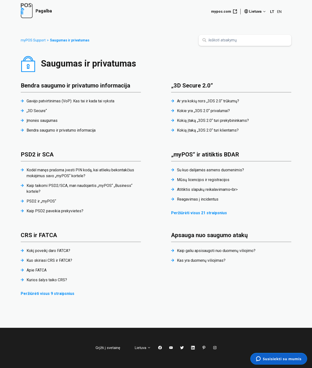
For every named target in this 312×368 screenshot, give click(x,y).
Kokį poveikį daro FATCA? (48, 250)
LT (272, 12)
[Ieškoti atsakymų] (245, 40)
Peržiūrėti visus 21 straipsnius (199, 213)
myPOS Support (33, 40)
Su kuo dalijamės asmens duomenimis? (210, 170)
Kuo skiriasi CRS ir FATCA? (49, 260)
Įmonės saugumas (42, 120)
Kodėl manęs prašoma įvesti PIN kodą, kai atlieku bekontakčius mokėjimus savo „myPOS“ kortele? (80, 173)
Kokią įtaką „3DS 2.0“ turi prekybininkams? (213, 120)
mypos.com (224, 11)
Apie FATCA (37, 270)
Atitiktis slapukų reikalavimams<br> (207, 189)
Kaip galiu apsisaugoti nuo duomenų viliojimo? (216, 250)
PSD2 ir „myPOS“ (41, 201)
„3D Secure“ (37, 110)
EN (279, 12)
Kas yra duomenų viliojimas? (201, 260)
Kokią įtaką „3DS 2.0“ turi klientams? (208, 130)
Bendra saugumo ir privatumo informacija (75, 85)
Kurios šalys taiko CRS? (47, 280)
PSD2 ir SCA (37, 154)
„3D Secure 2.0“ (192, 85)
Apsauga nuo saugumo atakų (209, 235)
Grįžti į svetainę (111, 348)
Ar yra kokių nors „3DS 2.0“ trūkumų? (208, 101)
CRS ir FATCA (39, 235)
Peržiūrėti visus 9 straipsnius (47, 293)
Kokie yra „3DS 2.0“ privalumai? (203, 110)
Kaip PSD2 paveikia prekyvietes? (55, 211)
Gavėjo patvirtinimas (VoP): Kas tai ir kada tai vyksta (70, 101)
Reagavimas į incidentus (197, 199)
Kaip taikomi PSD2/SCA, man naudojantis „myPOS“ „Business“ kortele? (79, 188)
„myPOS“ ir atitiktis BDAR (205, 154)
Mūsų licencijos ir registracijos (203, 179)
